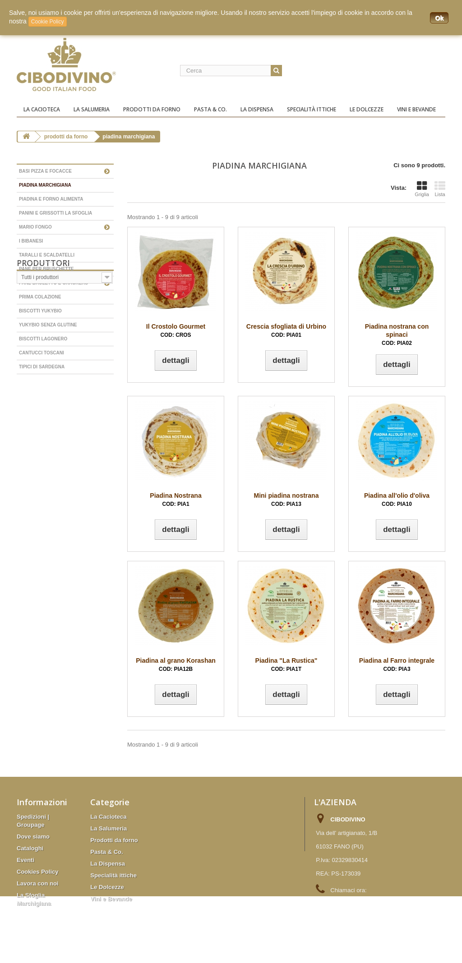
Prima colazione (40, 296)
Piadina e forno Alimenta (51, 199)
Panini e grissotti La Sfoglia (55, 213)
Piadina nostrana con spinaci (397, 334)
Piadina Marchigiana (45, 185)
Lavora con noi (37, 883)
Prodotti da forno (151, 109)
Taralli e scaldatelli (46, 254)
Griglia (422, 189)
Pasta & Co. (210, 109)
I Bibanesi (31, 240)
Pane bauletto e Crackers (53, 282)
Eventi (25, 860)
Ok (439, 18)
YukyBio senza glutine (48, 324)
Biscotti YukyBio (40, 310)
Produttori (43, 394)
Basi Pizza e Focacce (45, 171)
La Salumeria (92, 109)
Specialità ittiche (311, 109)
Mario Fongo (35, 227)
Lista (439, 189)
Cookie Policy (47, 21)
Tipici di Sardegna (42, 366)
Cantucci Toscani (41, 352)
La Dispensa (256, 109)
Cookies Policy (37, 871)
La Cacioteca (41, 109)
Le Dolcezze (366, 109)
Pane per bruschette (46, 268)
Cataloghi (30, 848)
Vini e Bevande (416, 109)
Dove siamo (33, 836)
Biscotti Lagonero (43, 338)
